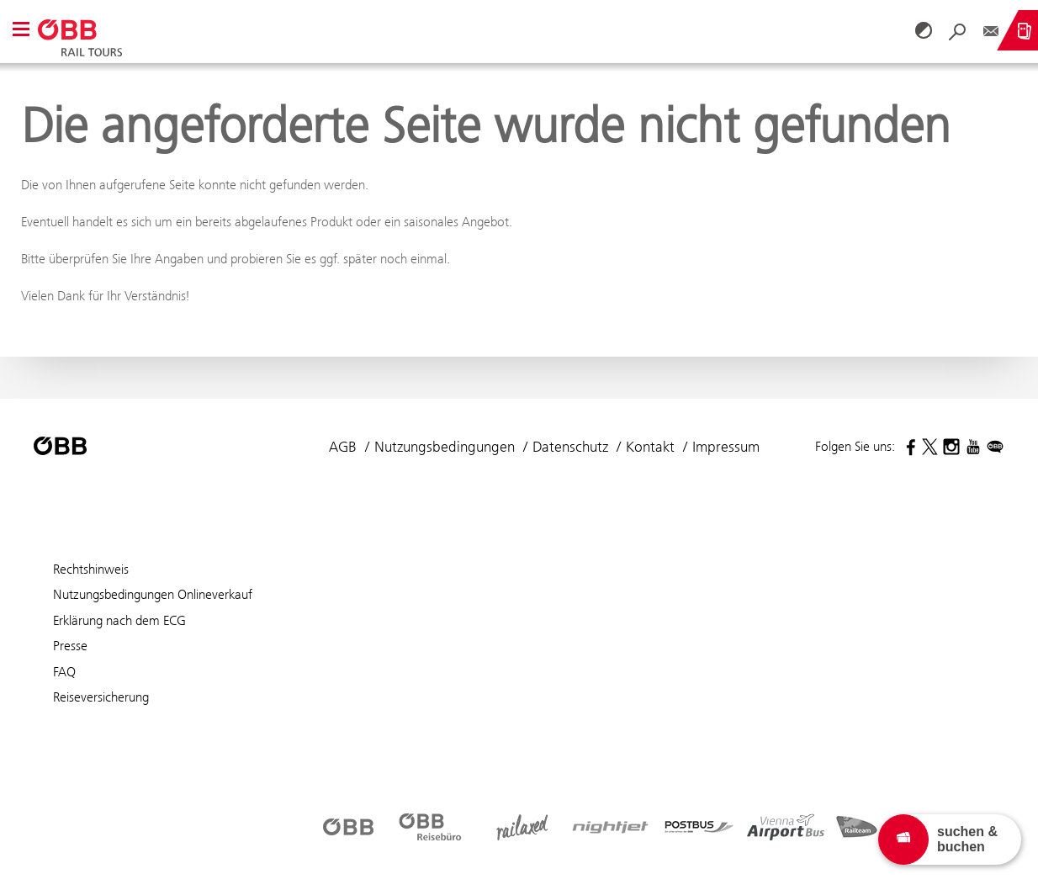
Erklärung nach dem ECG (119, 620)
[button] (21, 31)
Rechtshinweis (91, 569)
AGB (343, 446)
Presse (70, 646)
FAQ (64, 672)
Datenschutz (570, 446)
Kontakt (650, 446)
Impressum (726, 446)
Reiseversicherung (101, 697)
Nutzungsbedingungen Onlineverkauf (152, 594)
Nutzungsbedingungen (444, 446)
